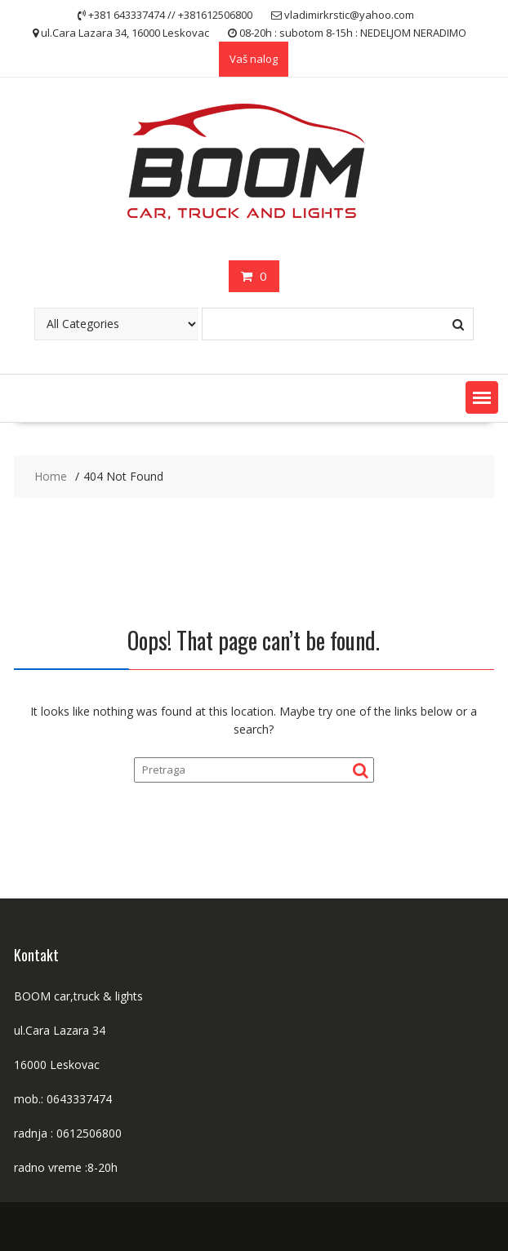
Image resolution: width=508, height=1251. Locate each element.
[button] (482, 397)
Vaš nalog (253, 58)
